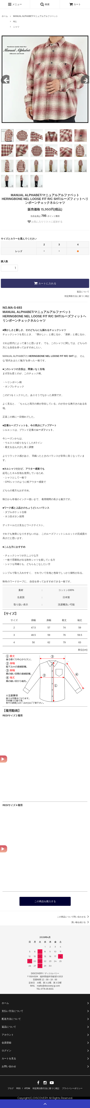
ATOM (27, 1088)
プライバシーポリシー (72, 1088)
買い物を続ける (80, 922)
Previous (5, 79)
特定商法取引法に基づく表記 (46, 1088)
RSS (18, 1088)
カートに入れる (45, 283)
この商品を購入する (45, 901)
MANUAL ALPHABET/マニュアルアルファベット (35, 16)
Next (85, 79)
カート (75, 4)
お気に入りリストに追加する (45, 221)
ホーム (5, 16)
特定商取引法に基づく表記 (77, 296)
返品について (83, 291)
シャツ (16, 27)
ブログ (11, 1088)
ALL (15, 21)
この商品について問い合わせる (73, 917)
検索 (45, 4)
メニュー (15, 4)
